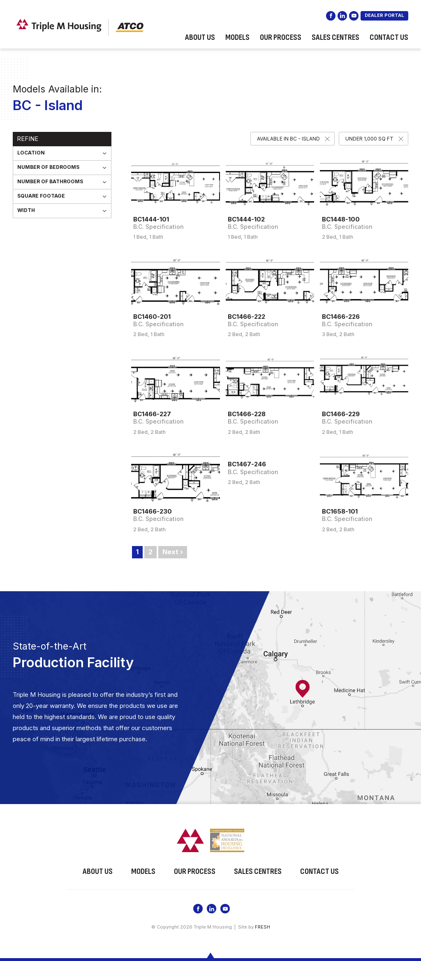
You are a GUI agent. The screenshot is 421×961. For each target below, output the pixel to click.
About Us (200, 39)
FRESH (262, 926)
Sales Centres (335, 39)
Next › (172, 552)
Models (237, 39)
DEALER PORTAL (384, 16)
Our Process (280, 39)
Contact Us (389, 39)
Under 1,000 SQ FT (369, 139)
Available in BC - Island (288, 139)
